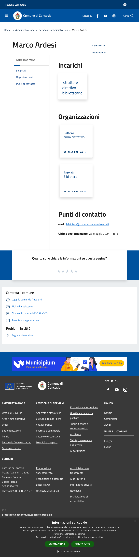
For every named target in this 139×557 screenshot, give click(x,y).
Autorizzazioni (78, 451)
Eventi (107, 447)
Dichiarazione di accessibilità (79, 499)
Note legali (76, 491)
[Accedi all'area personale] (124, 4)
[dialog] (69, 537)
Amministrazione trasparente (79, 470)
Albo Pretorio (77, 479)
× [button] (135, 521)
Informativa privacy (81, 485)
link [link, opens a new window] (101, 537)
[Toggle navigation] (7, 15)
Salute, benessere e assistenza (81, 442)
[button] (69, 551)
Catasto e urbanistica (48, 436)
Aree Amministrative (13, 419)
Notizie (108, 413)
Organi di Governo (12, 413)
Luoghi (108, 441)
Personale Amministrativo (16, 442)
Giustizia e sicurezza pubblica (81, 415)
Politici (6, 436)
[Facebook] (96, 15)
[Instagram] (112, 15)
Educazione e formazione (84, 407)
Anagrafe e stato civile (48, 413)
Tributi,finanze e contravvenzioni (79, 426)
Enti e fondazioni (11, 431)
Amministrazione (25, 30)
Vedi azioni (99, 53)
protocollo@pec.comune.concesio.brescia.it (27, 515)
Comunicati (110, 419)
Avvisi (107, 425)
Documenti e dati (11, 448)
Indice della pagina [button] (25, 60)
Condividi (99, 46)
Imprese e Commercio (48, 431)
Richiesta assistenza (47, 491)
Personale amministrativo (53, 30)
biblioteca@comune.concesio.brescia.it (87, 224)
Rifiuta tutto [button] (83, 544)
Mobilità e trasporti (46, 442)
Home (7, 30)
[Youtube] (104, 15)
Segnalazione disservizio (49, 479)
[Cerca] (132, 16)
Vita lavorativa (44, 425)
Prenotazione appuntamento (44, 470)
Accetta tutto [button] (57, 544)
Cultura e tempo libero (48, 419)
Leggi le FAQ (43, 485)
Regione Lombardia (15, 5)
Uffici (5, 425)
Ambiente (75, 434)
